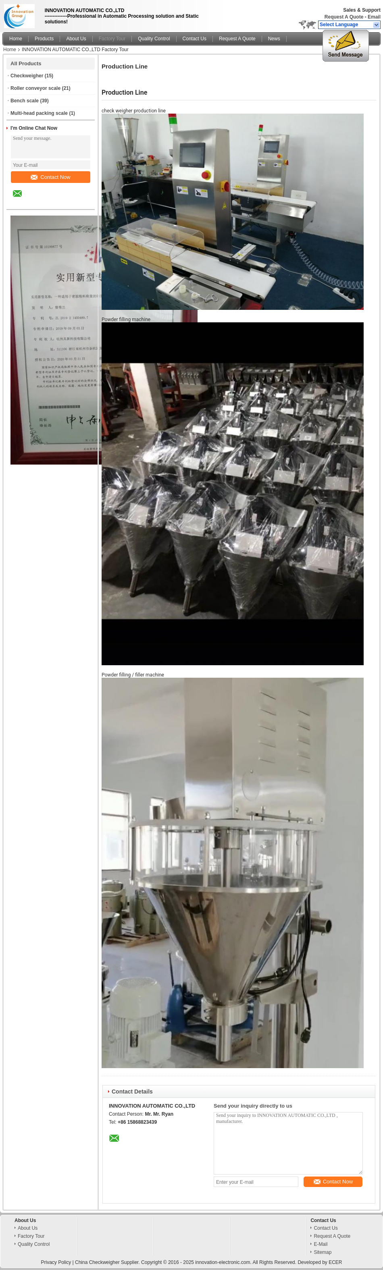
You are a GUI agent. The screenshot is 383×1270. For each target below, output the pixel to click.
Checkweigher (26, 76)
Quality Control (154, 39)
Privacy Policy (56, 1262)
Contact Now (50, 177)
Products (44, 39)
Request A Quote (344, 17)
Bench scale (24, 101)
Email (374, 17)
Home (15, 39)
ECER (335, 1262)
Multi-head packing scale (39, 113)
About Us (76, 39)
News (274, 39)
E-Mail (320, 1244)
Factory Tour (112, 39)
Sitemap (322, 1252)
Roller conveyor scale (35, 88)
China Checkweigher (97, 1262)
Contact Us (194, 39)
